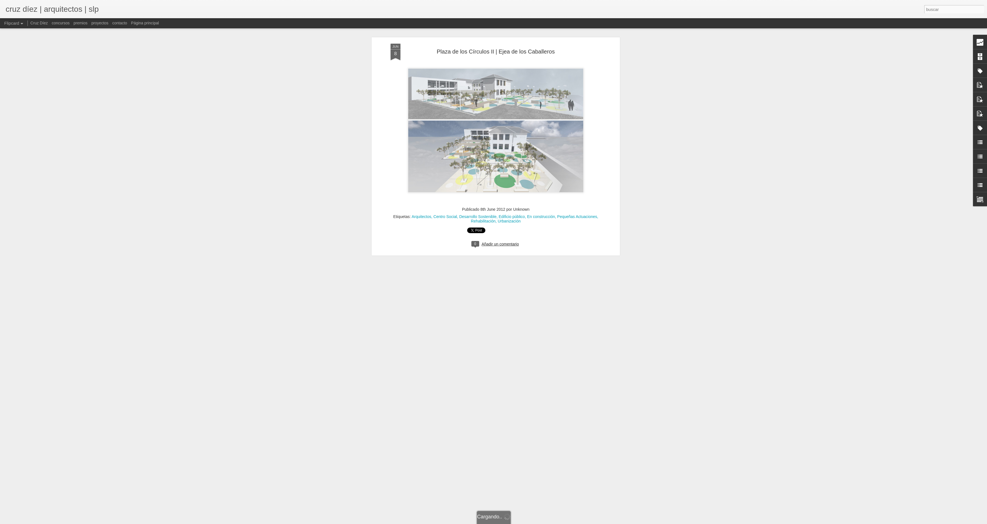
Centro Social (445, 121)
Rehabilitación (483, 126)
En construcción (541, 121)
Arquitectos (421, 121)
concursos (61, 23)
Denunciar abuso (560, 521)
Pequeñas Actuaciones (577, 121)
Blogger (541, 521)
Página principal (145, 23)
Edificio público (512, 121)
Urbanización (509, 126)
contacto (119, 23)
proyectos (100, 23)
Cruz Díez (39, 23)
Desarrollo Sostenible (478, 121)
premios (80, 23)
